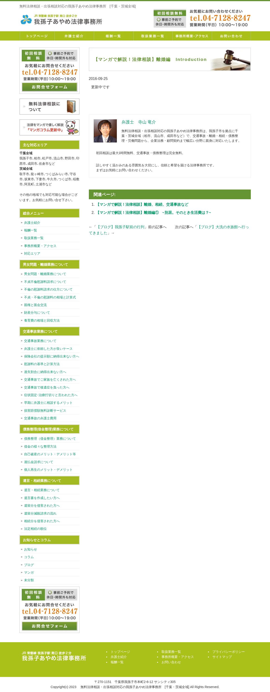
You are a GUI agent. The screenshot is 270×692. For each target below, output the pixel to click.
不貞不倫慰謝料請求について (45, 282)
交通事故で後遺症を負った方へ (46, 387)
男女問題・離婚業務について (45, 274)
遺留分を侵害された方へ (42, 505)
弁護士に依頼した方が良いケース (48, 349)
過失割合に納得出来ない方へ (45, 372)
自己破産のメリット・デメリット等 (50, 454)
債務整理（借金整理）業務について (50, 438)
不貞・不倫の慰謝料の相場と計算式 (50, 297)
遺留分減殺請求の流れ (40, 513)
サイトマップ (222, 657)
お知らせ (30, 549)
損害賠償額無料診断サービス (45, 410)
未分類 (29, 580)
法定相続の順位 (35, 529)
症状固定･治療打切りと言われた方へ (51, 395)
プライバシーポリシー (228, 652)
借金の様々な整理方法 (40, 446)
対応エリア (32, 253)
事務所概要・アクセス (191, 36)
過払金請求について (38, 462)
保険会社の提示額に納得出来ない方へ (51, 356)
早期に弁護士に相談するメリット (48, 402)
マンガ (29, 572)
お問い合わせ (231, 36)
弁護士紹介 (73, 36)
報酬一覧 (113, 36)
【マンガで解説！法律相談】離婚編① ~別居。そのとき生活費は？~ (153, 213)
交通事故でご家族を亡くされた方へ (50, 379)
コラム (29, 557)
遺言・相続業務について (42, 490)
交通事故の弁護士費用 (40, 418)
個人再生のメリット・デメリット (48, 469)
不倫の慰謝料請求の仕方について (48, 289)
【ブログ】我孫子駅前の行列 (120, 227)
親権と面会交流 (35, 305)
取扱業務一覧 (152, 36)
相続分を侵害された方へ (42, 521)
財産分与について (37, 312)
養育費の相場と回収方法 (42, 320)
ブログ (29, 565)
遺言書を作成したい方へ (42, 498)
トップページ (36, 36)
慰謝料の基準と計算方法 (42, 364)
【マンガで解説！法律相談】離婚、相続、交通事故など (142, 204)
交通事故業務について (40, 341)
